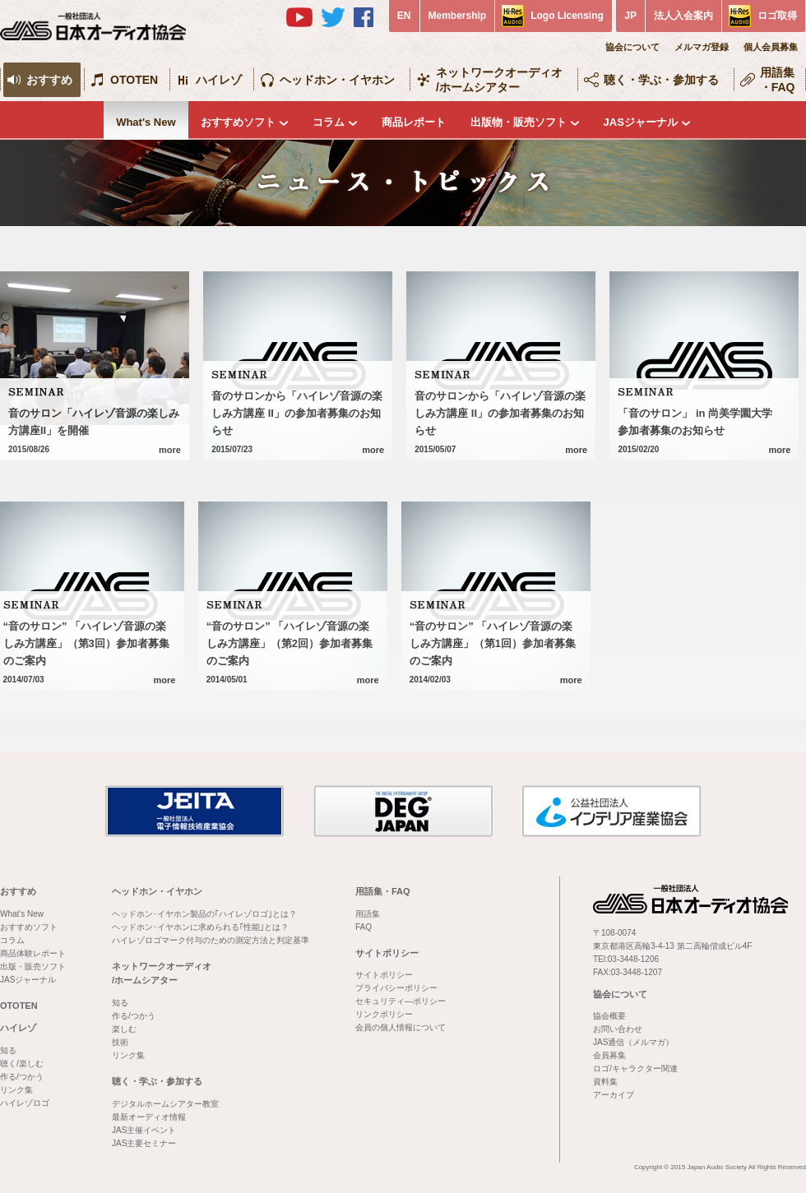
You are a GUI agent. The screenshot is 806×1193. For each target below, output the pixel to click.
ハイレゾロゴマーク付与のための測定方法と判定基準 (210, 940)
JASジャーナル (641, 122)
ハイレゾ (219, 79)
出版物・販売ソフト (518, 122)
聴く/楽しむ (22, 1063)
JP (630, 15)
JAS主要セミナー (144, 1143)
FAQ (363, 927)
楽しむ (124, 1028)
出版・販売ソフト (33, 966)
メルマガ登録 (701, 47)
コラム (329, 122)
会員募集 (609, 1055)
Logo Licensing (567, 15)
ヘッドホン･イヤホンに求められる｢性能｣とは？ (200, 927)
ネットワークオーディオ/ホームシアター (499, 80)
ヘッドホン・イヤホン (337, 79)
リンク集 (16, 1089)
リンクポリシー (384, 1014)
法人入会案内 (683, 15)
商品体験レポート (33, 953)
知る (8, 1050)
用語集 (367, 913)
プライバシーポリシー (396, 987)
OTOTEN (134, 79)
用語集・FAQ (777, 80)
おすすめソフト (238, 122)
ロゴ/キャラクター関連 (635, 1068)
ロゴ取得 (777, 15)
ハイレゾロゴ (24, 1102)
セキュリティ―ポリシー (400, 1001)
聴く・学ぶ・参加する (661, 79)
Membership (457, 15)
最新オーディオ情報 (149, 1116)
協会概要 (609, 1015)
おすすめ (49, 79)
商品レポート (414, 122)
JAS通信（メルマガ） (633, 1042)
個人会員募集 (770, 47)
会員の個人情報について (400, 1027)
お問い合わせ (617, 1028)
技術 (120, 1042)
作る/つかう (22, 1076)
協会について (632, 47)
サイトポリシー (387, 953)
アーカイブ (613, 1094)
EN (404, 15)
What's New (145, 122)
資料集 (605, 1081)
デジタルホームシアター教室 (165, 1103)
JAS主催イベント (144, 1130)
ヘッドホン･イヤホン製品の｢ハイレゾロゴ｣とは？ (204, 913)
